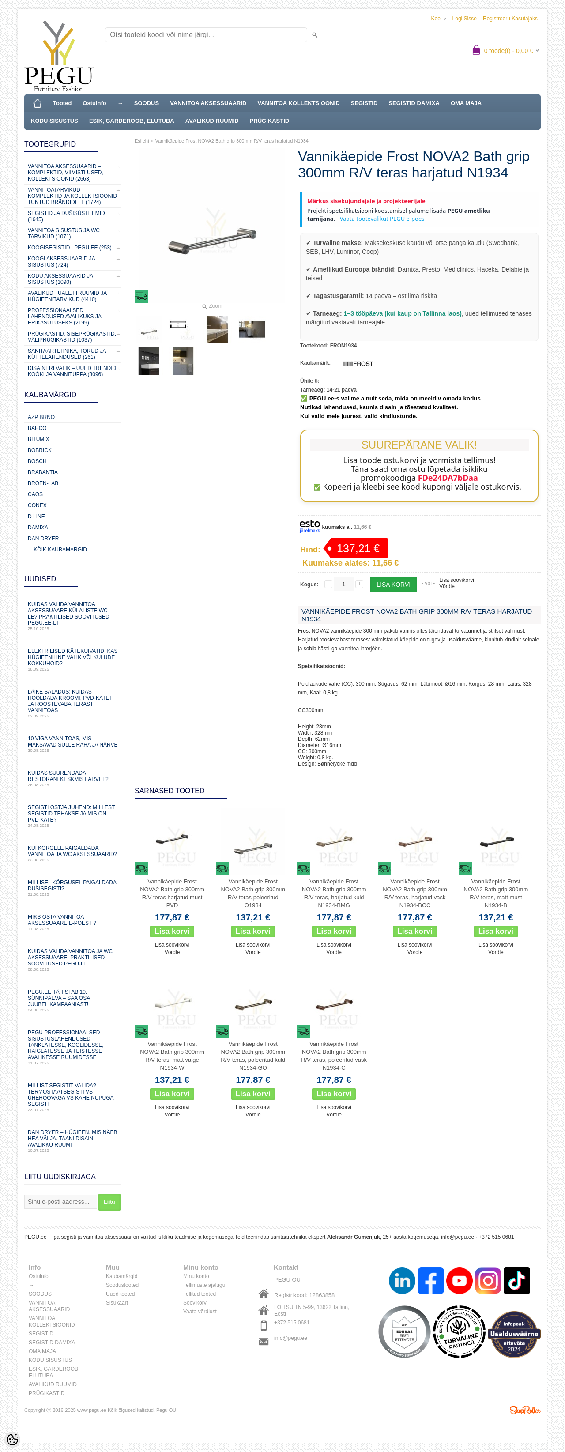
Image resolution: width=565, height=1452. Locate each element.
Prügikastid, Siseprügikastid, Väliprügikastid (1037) (72, 337)
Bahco (37, 428)
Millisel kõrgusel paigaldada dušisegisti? (73, 888)
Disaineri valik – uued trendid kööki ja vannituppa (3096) (72, 371)
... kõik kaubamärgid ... (60, 550)
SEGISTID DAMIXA (414, 103)
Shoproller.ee (525, 1410)
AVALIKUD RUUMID (212, 120)
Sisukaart (117, 1303)
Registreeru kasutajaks (510, 18)
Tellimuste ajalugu (204, 1285)
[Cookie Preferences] (12, 1440)
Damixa (38, 527)
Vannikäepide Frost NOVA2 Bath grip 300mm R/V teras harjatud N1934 (232, 140)
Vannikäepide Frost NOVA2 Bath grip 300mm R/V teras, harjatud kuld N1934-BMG (334, 893)
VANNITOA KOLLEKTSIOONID (299, 103)
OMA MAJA (466, 103)
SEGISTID (364, 103)
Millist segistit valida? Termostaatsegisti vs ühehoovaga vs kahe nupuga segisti (73, 1097)
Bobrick (40, 450)
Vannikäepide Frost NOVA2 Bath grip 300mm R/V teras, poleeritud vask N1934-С (334, 1056)
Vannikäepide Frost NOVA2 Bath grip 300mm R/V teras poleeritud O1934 (253, 893)
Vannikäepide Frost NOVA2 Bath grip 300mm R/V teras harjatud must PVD (172, 893)
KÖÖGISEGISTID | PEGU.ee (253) (70, 248)
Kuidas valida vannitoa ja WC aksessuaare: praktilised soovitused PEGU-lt (73, 960)
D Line (36, 516)
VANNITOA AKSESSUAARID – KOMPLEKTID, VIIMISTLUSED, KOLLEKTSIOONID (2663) (65, 172)
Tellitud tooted (199, 1294)
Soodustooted (122, 1285)
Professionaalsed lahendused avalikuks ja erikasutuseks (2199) (64, 316)
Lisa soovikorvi (456, 580)
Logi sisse (464, 18)
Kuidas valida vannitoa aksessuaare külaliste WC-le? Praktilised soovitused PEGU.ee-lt (73, 616)
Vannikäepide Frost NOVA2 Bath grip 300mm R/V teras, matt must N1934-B (496, 893)
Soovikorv (195, 1303)
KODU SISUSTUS (54, 120)
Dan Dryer (43, 539)
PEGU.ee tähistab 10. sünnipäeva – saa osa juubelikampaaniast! (73, 1000)
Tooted (62, 103)
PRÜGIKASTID (270, 120)
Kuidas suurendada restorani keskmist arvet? (73, 778)
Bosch (37, 461)
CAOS (35, 494)
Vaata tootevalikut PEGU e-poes (381, 219)
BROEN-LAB (43, 483)
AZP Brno (41, 417)
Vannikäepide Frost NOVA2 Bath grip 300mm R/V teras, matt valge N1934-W (172, 1056)
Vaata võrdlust (200, 1312)
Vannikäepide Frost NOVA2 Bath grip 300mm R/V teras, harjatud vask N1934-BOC (415, 893)
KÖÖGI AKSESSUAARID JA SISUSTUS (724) (61, 262)
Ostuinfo (94, 103)
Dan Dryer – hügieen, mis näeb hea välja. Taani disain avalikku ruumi (73, 1141)
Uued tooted (120, 1294)
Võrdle (447, 586)
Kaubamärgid (121, 1276)
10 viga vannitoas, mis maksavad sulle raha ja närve (73, 744)
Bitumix (38, 439)
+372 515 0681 (291, 1323)
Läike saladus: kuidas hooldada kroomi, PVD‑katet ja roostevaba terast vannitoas (73, 703)
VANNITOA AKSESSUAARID (208, 103)
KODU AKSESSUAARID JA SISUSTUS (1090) (60, 279)
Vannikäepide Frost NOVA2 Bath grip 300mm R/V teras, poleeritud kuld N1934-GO (253, 1056)
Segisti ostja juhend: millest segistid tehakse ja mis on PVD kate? (73, 816)
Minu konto (196, 1276)
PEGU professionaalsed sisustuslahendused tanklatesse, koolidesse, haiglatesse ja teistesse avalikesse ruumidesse (73, 1047)
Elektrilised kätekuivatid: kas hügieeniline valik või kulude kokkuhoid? (73, 659)
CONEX (37, 505)
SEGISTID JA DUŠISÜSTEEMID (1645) (66, 216)
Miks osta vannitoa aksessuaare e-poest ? (73, 922)
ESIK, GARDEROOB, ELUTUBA (131, 120)
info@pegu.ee (457, 1237)
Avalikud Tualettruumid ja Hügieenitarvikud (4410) (67, 296)
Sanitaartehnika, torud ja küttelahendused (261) (66, 354)
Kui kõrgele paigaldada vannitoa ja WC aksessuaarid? (73, 853)
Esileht (142, 140)
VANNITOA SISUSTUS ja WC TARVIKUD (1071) (64, 233)
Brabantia (43, 472)
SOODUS (146, 103)
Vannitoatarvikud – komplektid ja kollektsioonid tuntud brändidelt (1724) (72, 196)
